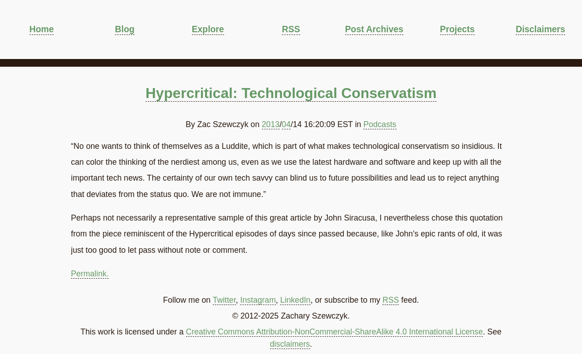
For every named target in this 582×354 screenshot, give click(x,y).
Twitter (224, 300)
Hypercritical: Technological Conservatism (291, 93)
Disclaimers (540, 29)
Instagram (258, 300)
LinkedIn (295, 300)
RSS (291, 29)
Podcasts (379, 124)
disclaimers (290, 344)
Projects (457, 29)
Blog (125, 29)
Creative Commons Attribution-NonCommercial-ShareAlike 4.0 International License (334, 331)
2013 (271, 124)
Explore (208, 29)
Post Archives (374, 29)
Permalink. (90, 273)
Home (42, 29)
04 (286, 124)
